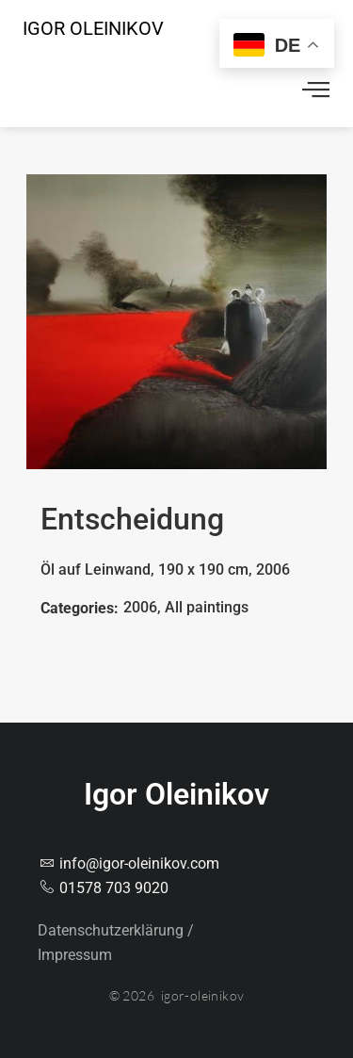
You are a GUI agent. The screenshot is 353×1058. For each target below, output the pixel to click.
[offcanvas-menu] (316, 92)
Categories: (79, 608)
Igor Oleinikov (93, 28)
